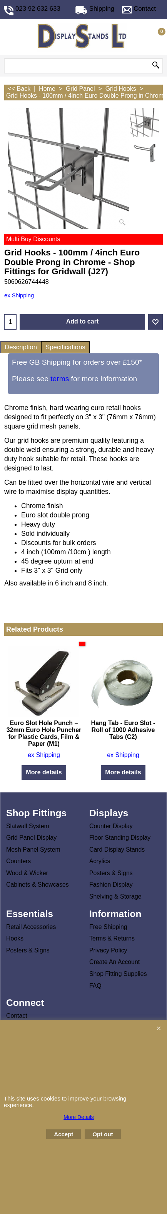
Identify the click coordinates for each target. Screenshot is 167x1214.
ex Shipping (19, 295)
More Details (78, 1117)
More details (44, 772)
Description (21, 347)
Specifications (65, 347)
